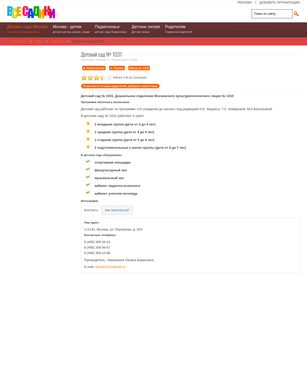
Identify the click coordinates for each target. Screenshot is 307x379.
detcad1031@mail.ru (110, 266)
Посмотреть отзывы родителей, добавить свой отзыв (120, 86)
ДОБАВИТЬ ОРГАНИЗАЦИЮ (280, 2)
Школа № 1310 (139, 67)
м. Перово (117, 67)
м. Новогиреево (94, 67)
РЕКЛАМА (245, 2)
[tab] (91, 211)
